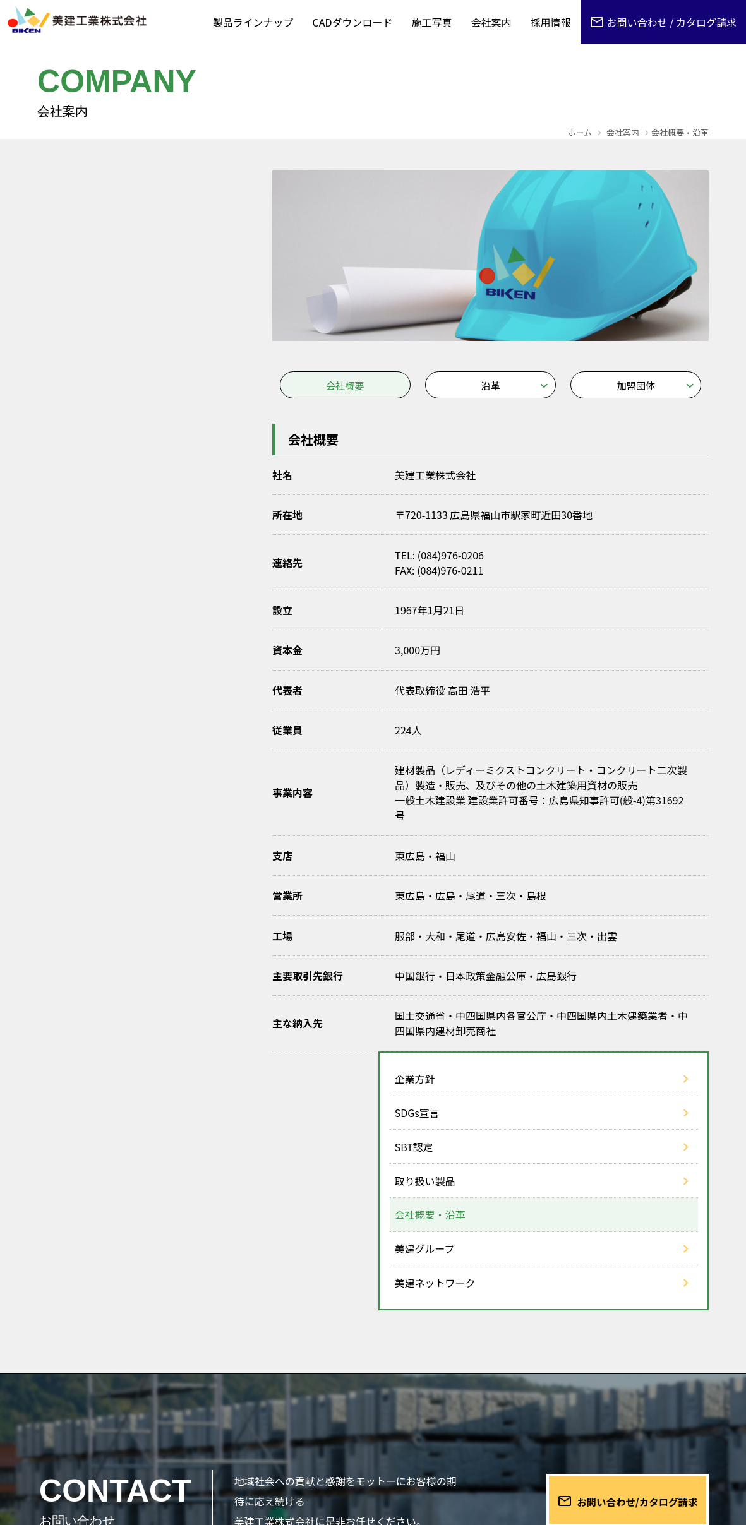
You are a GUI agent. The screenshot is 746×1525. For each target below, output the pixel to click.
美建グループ (84, 368)
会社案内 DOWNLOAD (455, 1451)
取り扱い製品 (84, 300)
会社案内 (491, 22)
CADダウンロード (353, 22)
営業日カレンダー (626, 1451)
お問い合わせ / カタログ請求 (672, 22)
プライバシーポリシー (645, 1412)
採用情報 (551, 22)
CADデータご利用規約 (519, 1412)
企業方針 (74, 198)
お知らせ (367, 1412)
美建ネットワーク (94, 402)
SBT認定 (73, 266)
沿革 (490, 385)
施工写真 (432, 22)
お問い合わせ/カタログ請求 (623, 1240)
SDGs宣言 (76, 232)
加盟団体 (636, 385)
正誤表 (427, 1412)
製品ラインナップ (253, 22)
